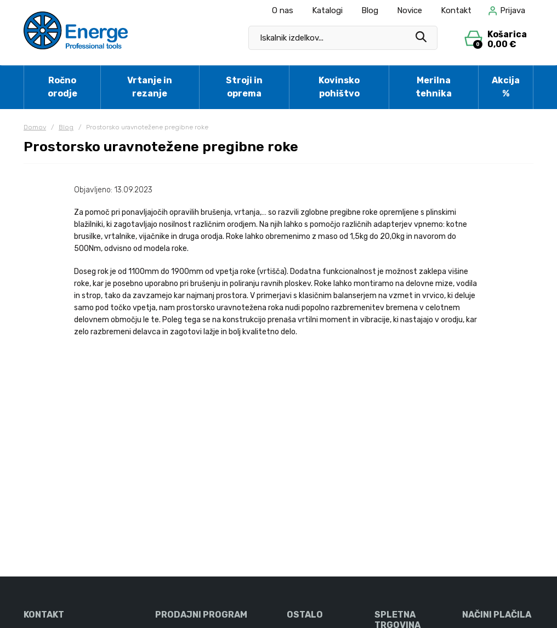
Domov (35, 127)
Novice (409, 10)
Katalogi (327, 10)
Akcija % (506, 87)
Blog (369, 10)
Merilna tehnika (434, 87)
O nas (282, 10)
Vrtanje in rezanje (149, 87)
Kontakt (456, 10)
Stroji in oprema (244, 87)
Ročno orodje (62, 87)
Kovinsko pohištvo (339, 87)
